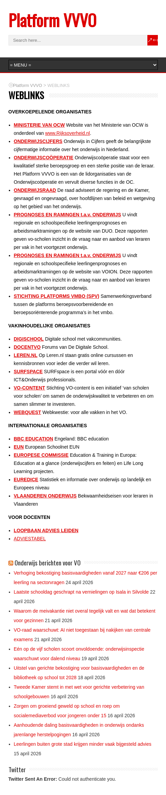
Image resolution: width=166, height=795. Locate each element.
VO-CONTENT (29, 388)
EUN (19, 447)
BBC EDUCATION (33, 438)
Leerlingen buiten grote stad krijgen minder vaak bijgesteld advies (82, 744)
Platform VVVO (52, 20)
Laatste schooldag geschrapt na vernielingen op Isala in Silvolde (81, 592)
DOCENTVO (27, 347)
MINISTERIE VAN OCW (39, 125)
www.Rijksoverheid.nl (67, 133)
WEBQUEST (27, 412)
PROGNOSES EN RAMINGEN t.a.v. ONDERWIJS (67, 214)
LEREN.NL (26, 355)
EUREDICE (26, 479)
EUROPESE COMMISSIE (41, 455)
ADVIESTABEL (30, 538)
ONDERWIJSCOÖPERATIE (44, 157)
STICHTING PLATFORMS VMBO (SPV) (57, 296)
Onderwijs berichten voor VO (48, 562)
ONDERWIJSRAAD (35, 190)
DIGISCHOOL (29, 339)
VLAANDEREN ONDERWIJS (45, 496)
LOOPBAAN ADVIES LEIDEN (46, 530)
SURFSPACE (28, 371)
